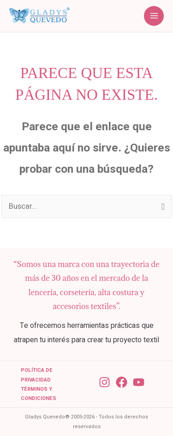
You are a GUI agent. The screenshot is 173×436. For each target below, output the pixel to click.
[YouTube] (138, 382)
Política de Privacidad (37, 375)
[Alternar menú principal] (154, 16)
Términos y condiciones (38, 394)
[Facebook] (121, 382)
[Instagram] (104, 382)
